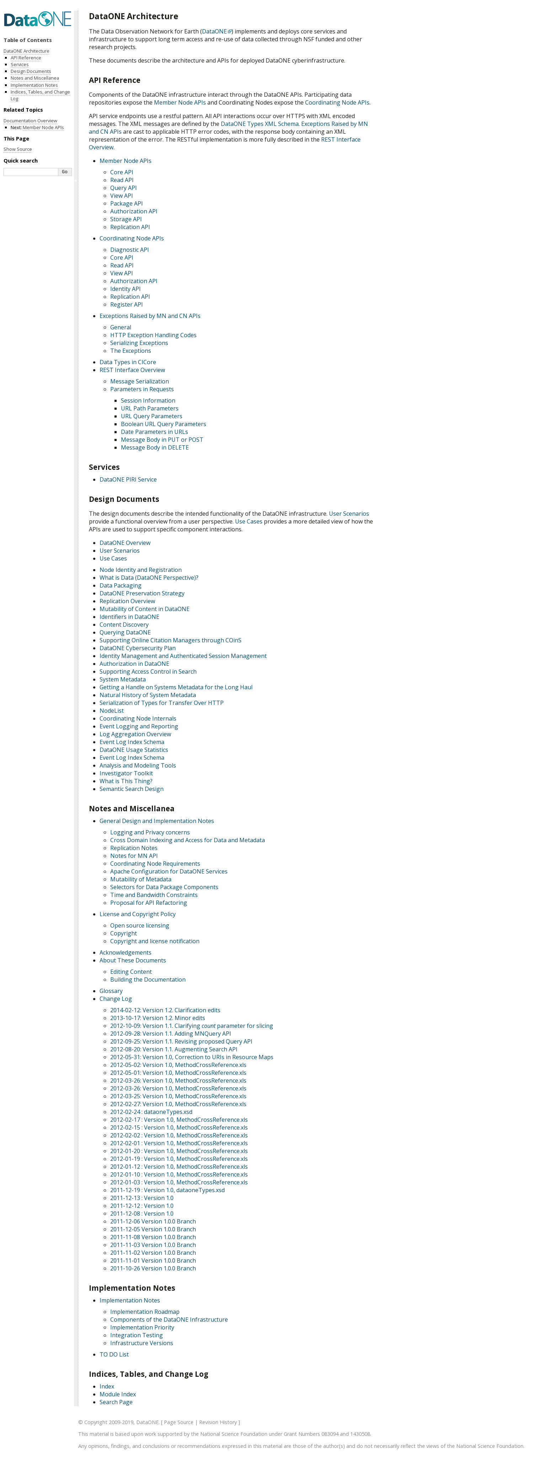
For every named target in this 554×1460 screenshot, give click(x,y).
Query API (123, 188)
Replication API (130, 227)
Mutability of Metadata (140, 879)
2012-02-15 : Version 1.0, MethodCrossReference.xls (179, 1127)
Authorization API (134, 211)
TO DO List (114, 1354)
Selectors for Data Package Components (164, 887)
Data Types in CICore (128, 362)
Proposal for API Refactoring (148, 903)
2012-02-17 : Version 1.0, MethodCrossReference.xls (179, 1120)
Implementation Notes (130, 1300)
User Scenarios (120, 550)
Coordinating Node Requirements (155, 863)
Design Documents (31, 71)
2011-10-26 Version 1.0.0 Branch (153, 1268)
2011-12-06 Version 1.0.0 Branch (153, 1221)
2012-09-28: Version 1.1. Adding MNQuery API (170, 1033)
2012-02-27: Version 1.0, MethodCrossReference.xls (178, 1104)
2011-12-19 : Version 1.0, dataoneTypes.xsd (167, 1190)
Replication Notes (134, 848)
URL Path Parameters (150, 408)
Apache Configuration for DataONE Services (169, 871)
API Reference (26, 57)
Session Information (148, 400)
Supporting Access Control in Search (148, 671)
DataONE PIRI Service (128, 479)
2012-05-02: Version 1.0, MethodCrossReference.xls (178, 1065)
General (120, 327)
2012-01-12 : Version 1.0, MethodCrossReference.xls (179, 1166)
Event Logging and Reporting (139, 726)
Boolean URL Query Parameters (163, 424)
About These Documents (133, 960)
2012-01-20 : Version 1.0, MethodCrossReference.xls (179, 1151)
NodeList (112, 711)
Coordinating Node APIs (132, 238)
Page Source (178, 1422)
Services (20, 64)
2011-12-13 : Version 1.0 (142, 1198)
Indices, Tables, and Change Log (40, 95)
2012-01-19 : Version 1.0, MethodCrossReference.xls (179, 1159)
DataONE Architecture (26, 51)
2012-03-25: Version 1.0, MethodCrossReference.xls (178, 1096)
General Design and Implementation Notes (157, 821)
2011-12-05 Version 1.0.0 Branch (153, 1229)
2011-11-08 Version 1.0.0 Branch (153, 1237)
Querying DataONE (125, 632)
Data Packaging (121, 585)
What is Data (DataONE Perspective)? (149, 578)
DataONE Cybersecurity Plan (138, 648)
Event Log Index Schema (132, 742)
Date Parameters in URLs (154, 432)
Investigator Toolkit (126, 773)
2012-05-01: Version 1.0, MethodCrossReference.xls (178, 1073)
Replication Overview (127, 601)
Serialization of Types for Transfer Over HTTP (162, 703)
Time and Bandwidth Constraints (154, 895)
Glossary (111, 991)
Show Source (18, 149)
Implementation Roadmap (145, 1312)
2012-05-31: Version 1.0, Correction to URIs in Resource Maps (191, 1057)
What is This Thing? (126, 781)
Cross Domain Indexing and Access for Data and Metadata (187, 840)
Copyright (123, 933)
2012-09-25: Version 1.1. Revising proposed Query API (181, 1041)
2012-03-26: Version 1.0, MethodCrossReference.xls (178, 1080)
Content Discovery (124, 624)
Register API (126, 304)
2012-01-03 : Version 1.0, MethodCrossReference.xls (179, 1182)
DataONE (214, 31)
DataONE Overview (125, 543)
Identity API (125, 289)
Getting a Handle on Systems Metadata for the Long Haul (176, 687)
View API (121, 196)
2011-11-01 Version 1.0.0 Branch (153, 1260)
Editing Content (131, 972)
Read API (122, 180)
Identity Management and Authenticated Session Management (183, 656)
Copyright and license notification (154, 941)
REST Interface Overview (132, 370)
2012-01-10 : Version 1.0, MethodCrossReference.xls (179, 1174)
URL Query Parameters (151, 416)
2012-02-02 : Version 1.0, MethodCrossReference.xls (179, 1135)
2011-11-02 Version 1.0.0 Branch (153, 1253)
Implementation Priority (142, 1327)
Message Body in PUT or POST (162, 440)
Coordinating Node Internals (138, 718)
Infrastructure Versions (141, 1343)
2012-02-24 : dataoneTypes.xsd (151, 1112)
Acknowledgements (125, 952)
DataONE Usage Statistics (134, 750)
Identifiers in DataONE (129, 617)
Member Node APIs (125, 161)
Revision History (218, 1422)
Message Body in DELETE (155, 447)
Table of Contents (28, 39)
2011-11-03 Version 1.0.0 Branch (153, 1245)
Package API (126, 203)
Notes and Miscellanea (35, 78)
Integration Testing (136, 1335)
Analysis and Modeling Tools (138, 765)
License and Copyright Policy (138, 914)
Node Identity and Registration (141, 570)
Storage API (126, 219)
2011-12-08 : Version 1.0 (142, 1213)
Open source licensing (139, 925)
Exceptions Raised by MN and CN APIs (150, 316)
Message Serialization (139, 381)
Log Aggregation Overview (135, 734)
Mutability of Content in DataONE (145, 609)
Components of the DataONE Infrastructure (169, 1319)
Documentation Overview (30, 120)
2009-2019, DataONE (134, 1422)
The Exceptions (130, 351)
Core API (121, 172)
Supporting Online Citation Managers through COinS (170, 640)
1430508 (360, 1433)
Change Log (116, 999)
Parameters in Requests (142, 389)
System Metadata (123, 679)
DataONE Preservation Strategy (142, 593)
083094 (330, 1433)
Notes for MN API (134, 856)
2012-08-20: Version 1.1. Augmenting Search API (174, 1049)
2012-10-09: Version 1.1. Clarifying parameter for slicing (191, 1026)
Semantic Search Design (132, 789)
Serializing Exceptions (139, 343)
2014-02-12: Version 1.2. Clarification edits (165, 1010)
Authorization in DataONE (134, 664)
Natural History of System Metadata (148, 695)
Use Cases (113, 558)
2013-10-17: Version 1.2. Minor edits (157, 1018)
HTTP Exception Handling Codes (153, 335)
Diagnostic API (129, 250)
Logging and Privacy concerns (150, 832)
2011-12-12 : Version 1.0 (142, 1206)
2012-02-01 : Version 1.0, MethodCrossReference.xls (179, 1143)
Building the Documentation (148, 979)
